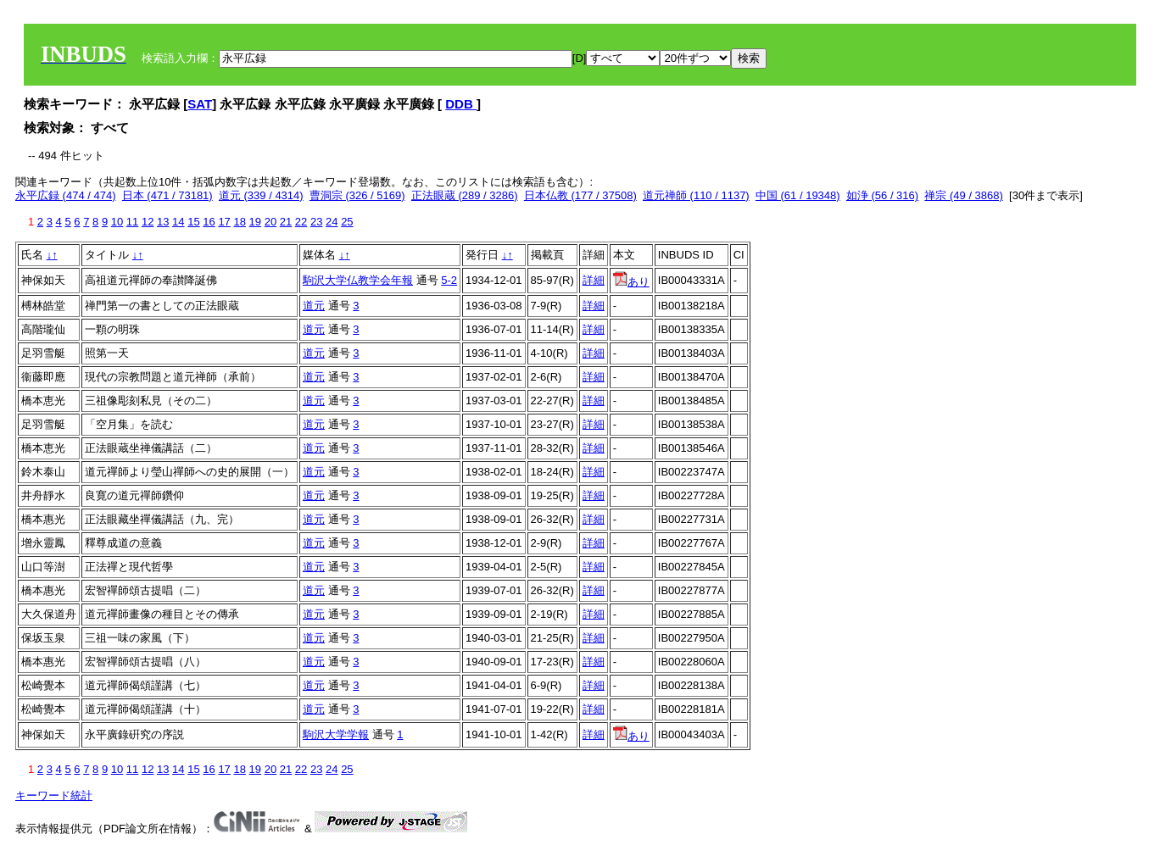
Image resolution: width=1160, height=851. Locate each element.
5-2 (449, 280)
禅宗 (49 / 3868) (963, 195)
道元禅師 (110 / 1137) (696, 195)
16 (209, 221)
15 (193, 221)
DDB (461, 104)
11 (132, 221)
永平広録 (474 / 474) (65, 195)
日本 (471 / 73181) (167, 195)
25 (347, 221)
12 (147, 221)
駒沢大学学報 (336, 734)
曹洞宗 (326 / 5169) (357, 195)
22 (301, 221)
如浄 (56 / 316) (882, 195)
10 (117, 221)
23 (316, 221)
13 (163, 221)
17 (224, 221)
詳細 (594, 280)
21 (286, 221)
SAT (199, 104)
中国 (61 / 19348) (798, 195)
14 (178, 221)
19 (255, 221)
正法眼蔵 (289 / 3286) (464, 195)
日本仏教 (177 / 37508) (580, 195)
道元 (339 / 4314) (261, 195)
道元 (314, 305)
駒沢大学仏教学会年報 (358, 280)
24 (331, 221)
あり (631, 281)
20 (270, 221)
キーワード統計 (53, 795)
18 (239, 221)
